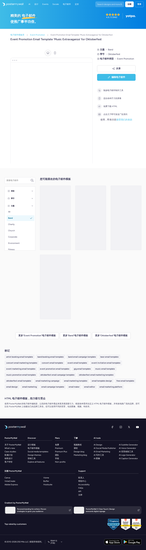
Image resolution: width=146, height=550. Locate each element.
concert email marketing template (21, 363)
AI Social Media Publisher (105, 448)
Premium (59, 448)
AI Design (98, 445)
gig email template (82, 369)
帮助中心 (82, 481)
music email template (105, 369)
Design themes (34, 455)
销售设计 (9, 458)
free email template (125, 381)
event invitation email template (106, 363)
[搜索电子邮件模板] (18, 180)
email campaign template (52, 387)
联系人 (81, 478)
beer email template (109, 357)
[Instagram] (121, 427)
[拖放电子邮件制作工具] (99, 90)
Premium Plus (61, 451)
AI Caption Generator (128, 458)
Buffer (46, 481)
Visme (46, 478)
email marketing (29, 387)
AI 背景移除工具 (126, 451)
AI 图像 (97, 458)
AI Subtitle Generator (128, 445)
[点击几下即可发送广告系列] (99, 114)
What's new (10, 448)
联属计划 (9, 455)
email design (12, 387)
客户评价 (9, 462)
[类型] (32, 191)
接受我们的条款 (124, 119)
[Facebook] (112, 427)
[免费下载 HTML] (99, 106)
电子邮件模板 (34, 448)
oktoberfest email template (18, 381)
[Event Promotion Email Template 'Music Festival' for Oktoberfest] (90, 218)
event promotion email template (54, 369)
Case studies (10, 451)
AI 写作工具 (99, 455)
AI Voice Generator (127, 448)
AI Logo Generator (127, 455)
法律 (80, 495)
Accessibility (84, 484)
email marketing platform (111, 387)
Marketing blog (80, 455)
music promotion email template (21, 375)
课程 (76, 448)
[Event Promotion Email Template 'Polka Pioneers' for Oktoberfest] (55, 287)
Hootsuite (47, 484)
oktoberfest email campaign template (57, 375)
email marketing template (75, 381)
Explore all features (36, 462)
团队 (57, 455)
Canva (7, 478)
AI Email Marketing (102, 451)
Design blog (79, 451)
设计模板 (32, 445)
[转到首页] (11, 4)
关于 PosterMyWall (13, 445)
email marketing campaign (47, 381)
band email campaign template (82, 357)
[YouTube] (137, 427)
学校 (57, 458)
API (79, 491)
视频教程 (78, 445)
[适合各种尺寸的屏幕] (99, 98)
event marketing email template (20, 369)
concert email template (52, 363)
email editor (89, 387)
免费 (57, 445)
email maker (74, 387)
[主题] (32, 206)
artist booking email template (19, 357)
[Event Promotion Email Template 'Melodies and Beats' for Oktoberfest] (126, 218)
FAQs (80, 488)
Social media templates (38, 451)
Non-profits (60, 462)
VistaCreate (10, 481)
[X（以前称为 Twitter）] (129, 427)
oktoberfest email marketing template (96, 375)
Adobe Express (11, 484)
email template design (102, 381)
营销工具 (32, 458)
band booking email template (50, 357)
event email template (77, 363)
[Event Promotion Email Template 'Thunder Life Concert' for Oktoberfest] (55, 218)
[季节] (32, 198)
